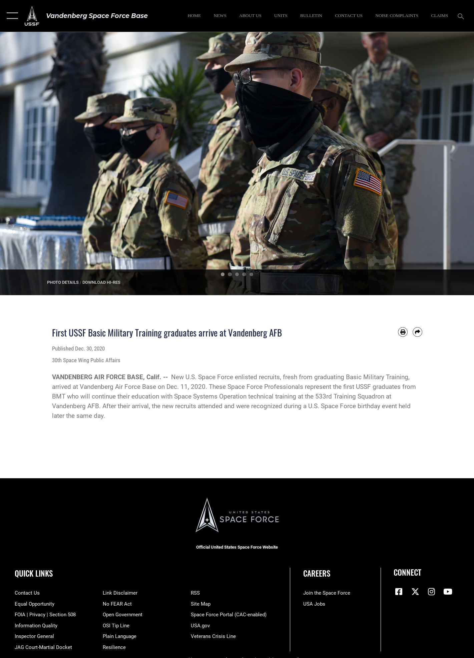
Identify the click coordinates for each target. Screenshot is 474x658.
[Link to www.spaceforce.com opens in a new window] (326, 593)
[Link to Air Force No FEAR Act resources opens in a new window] (117, 604)
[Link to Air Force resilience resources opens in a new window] (114, 647)
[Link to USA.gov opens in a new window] (200, 626)
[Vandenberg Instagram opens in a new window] (432, 592)
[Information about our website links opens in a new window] (120, 593)
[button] (11, 16)
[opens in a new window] (397, 16)
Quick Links (34, 573)
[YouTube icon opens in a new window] (448, 592)
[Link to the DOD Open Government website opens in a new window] (122, 615)
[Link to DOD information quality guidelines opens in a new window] (36, 626)
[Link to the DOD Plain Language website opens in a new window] (119, 636)
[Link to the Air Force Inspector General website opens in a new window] (34, 636)
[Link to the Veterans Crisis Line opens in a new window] (213, 636)
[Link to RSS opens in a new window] (195, 593)
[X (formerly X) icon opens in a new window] (415, 592)
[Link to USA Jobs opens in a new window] (314, 604)
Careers (316, 573)
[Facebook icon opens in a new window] (399, 592)
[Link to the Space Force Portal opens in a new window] (229, 615)
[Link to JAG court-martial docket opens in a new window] (43, 647)
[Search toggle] (462, 15)
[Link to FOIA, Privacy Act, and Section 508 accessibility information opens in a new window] (45, 615)
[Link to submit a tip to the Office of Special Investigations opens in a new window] (116, 626)
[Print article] (403, 332)
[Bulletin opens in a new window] (311, 16)
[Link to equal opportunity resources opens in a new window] (34, 604)
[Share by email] (417, 332)
